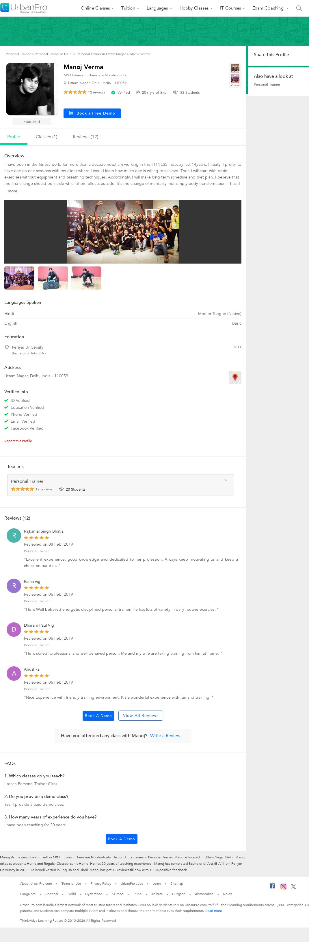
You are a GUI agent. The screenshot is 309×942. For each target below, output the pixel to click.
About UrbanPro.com (36, 883)
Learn (156, 883)
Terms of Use (71, 883)
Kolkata (157, 894)
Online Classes (95, 8)
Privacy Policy (101, 883)
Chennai (51, 894)
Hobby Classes (194, 8)
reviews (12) (85, 137)
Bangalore (28, 894)
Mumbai (118, 894)
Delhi (72, 894)
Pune (138, 894)
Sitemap (176, 883)
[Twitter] (293, 888)
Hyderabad (93, 894)
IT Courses (230, 8)
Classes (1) (46, 137)
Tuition (128, 8)
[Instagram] (283, 888)
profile (13, 137)
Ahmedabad (204, 894)
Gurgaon (178, 894)
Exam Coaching (268, 8)
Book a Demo (98, 715)
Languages (157, 8)
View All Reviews (141, 715)
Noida (227, 894)
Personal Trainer (36, 551)
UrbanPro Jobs (132, 883)
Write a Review (165, 736)
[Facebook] (272, 888)
